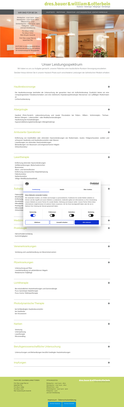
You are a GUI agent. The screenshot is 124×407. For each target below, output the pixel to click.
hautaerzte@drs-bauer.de (24, 390)
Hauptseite (50, 12)
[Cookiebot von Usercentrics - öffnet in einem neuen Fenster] (91, 183)
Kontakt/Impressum (99, 12)
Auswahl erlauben (62, 222)
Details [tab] (62, 189)
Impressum (52, 400)
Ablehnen (37, 222)
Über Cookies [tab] (88, 189)
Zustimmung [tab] (36, 189)
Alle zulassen (87, 222)
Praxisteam (71, 12)
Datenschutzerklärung (67, 400)
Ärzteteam (61, 12)
